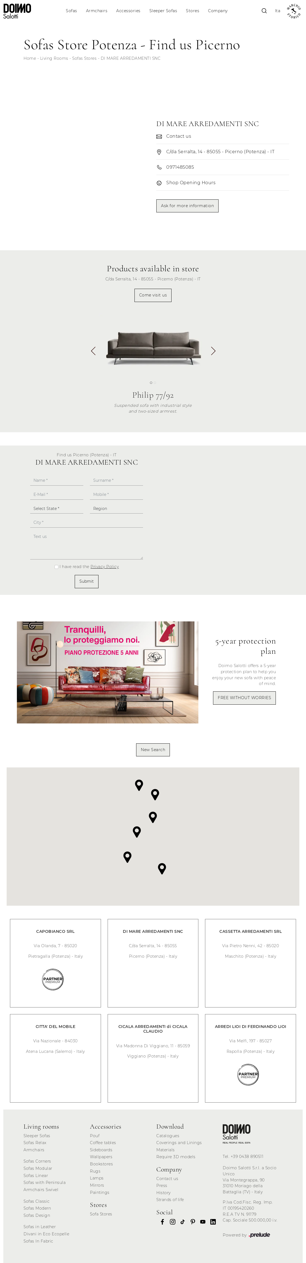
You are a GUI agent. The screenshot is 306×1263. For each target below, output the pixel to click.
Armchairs (97, 10)
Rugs (95, 1171)
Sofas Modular (38, 1168)
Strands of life (170, 1199)
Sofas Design (37, 1215)
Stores (192, 10)
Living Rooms (54, 58)
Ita (278, 10)
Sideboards (101, 1149)
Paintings (100, 1192)
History (163, 1192)
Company (218, 10)
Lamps (97, 1178)
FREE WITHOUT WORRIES (244, 697)
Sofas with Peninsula (45, 1182)
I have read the (89, 566)
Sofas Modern (37, 1208)
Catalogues (167, 1135)
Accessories (128, 10)
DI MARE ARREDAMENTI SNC (131, 58)
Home (30, 58)
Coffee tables (103, 1142)
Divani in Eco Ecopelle (46, 1233)
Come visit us (153, 295)
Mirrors (97, 1185)
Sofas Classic (37, 1201)
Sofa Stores (101, 1214)
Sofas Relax (35, 1142)
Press (161, 1185)
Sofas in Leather (40, 1226)
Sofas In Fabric (38, 1241)
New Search (153, 749)
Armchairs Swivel (41, 1189)
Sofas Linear (36, 1175)
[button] (213, 353)
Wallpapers (101, 1156)
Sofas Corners (37, 1161)
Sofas (71, 10)
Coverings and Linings (179, 1142)
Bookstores (101, 1164)
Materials (165, 1149)
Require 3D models (176, 1156)
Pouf (94, 1135)
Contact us (167, 1178)
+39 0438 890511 (247, 1156)
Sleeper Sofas (163, 10)
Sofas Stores (84, 58)
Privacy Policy (104, 566)
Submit (86, 581)
